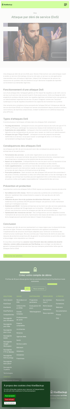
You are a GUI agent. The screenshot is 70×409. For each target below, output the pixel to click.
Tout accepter (10, 396)
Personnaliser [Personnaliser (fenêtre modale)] (10, 403)
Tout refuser (9, 399)
